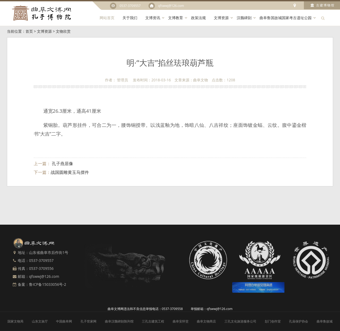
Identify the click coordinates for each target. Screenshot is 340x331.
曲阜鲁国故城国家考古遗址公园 (286, 17)
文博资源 (221, 17)
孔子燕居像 (62, 163)
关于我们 (129, 17)
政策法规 (198, 17)
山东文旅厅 (40, 321)
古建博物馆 (323, 5)
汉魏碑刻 (244, 17)
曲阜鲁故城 (325, 321)
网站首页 (107, 17)
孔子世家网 (88, 321)
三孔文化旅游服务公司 (240, 321)
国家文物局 (15, 321)
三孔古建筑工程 (153, 321)
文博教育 (175, 17)
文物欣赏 (63, 31)
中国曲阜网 (64, 321)
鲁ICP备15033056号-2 (47, 284)
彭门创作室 (273, 321)
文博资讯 (152, 17)
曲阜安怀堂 (181, 321)
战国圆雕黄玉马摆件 (70, 172)
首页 (29, 31)
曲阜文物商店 (206, 321)
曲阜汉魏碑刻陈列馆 (119, 321)
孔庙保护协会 (298, 321)
